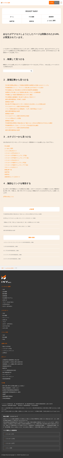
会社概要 (5, 291)
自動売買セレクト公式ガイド (12, 176)
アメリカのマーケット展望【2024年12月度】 (17, 106)
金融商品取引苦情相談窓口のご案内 (12, 392)
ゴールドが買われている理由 (13, 118)
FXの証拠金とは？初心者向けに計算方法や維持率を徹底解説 (21, 90)
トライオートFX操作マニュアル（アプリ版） (17, 165)
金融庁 (4, 394)
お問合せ (5, 352)
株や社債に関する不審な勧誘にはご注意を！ (14, 385)
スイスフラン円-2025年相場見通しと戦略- (12, 254)
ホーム (12, 16)
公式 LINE (5, 328)
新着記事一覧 (8, 169)
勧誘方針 (5, 368)
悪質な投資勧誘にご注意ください (11, 387)
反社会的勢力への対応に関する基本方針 (13, 362)
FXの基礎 (31, 16)
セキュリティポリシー (8, 376)
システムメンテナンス (8, 350)
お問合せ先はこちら (8, 196)
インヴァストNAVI (9, 268)
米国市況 (31, 21)
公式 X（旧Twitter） (8, 306)
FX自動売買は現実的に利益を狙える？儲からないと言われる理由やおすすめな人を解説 (28, 123)
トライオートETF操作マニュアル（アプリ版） (17, 158)
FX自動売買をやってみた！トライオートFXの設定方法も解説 (21, 125)
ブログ (4, 321)
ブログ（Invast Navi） (8, 302)
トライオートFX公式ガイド (12, 160)
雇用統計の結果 (9, 101)
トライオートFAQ (7, 348)
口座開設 (51, 2)
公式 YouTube (6, 326)
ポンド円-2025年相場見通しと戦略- (11, 250)
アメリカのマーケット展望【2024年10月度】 (17, 127)
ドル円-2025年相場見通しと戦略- (10, 246)
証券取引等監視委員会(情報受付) (11, 390)
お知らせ (5, 300)
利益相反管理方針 (7, 366)
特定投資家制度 (6, 378)
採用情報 (5, 295)
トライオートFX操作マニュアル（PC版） (16, 162)
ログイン (57, 2)
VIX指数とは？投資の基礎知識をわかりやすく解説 (18, 94)
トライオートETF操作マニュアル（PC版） (16, 155)
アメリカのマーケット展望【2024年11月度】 (17, 116)
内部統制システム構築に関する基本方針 (13, 364)
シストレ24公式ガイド (11, 150)
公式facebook (6, 304)
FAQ (4, 339)
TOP (2, 268)
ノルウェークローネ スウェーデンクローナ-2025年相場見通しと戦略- (18, 242)
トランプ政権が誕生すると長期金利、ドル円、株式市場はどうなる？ (23, 109)
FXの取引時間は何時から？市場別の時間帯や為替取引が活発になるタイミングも (27, 85)
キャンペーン (6, 317)
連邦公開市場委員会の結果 (12, 111)
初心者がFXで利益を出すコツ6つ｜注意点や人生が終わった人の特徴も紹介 (25, 104)
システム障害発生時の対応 (9, 370)
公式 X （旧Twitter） (8, 323)
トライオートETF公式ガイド (12, 153)
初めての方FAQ (6, 346)
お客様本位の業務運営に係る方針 (11, 359)
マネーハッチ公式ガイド (11, 167)
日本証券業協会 (6, 398)
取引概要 (5, 315)
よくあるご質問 (51, 20)
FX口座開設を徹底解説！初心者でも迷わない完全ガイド (20, 97)
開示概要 (5, 293)
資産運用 (51, 16)
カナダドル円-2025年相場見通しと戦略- (12, 258)
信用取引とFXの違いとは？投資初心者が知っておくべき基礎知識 (22, 92)
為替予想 (11, 21)
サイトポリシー (6, 374)
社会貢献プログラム (8, 298)
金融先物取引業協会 (8, 396)
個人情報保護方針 (7, 372)
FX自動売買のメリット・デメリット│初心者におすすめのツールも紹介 (24, 87)
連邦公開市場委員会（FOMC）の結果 (15, 99)
